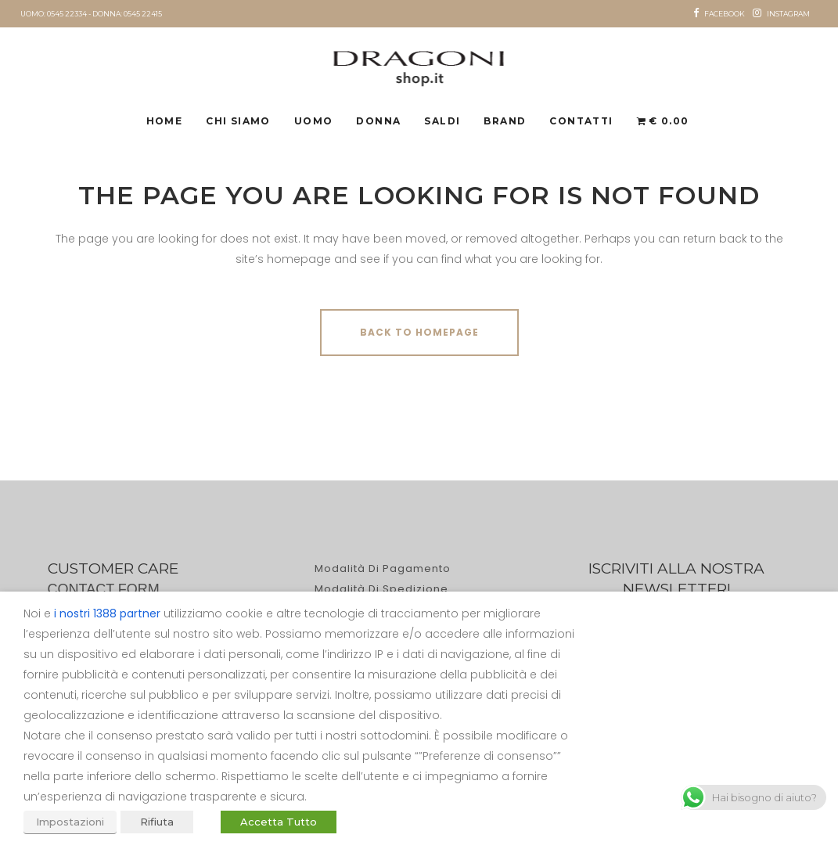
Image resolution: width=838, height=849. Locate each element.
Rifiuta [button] (157, 821)
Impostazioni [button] (70, 821)
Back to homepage (419, 332)
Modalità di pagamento (383, 568)
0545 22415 (143, 13)
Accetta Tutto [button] (278, 821)
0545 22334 (67, 13)
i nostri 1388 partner (107, 613)
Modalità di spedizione (381, 588)
